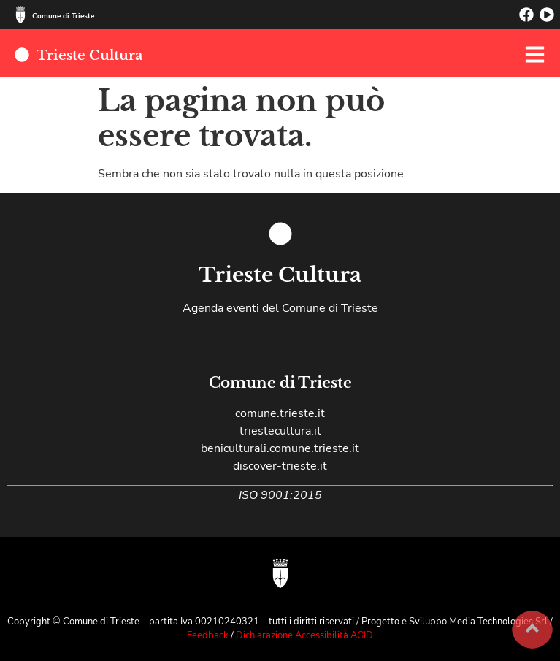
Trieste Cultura (89, 55)
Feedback (209, 635)
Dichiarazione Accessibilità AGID (304, 635)
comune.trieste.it (280, 413)
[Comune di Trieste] (20, 14)
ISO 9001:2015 (280, 495)
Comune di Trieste (63, 16)
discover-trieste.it (280, 466)
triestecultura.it (280, 431)
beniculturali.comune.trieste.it (280, 448)
